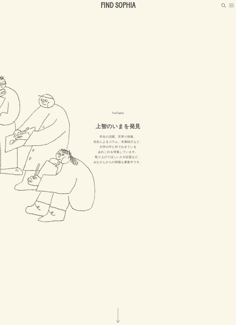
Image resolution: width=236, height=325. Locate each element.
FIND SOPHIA (118, 5)
